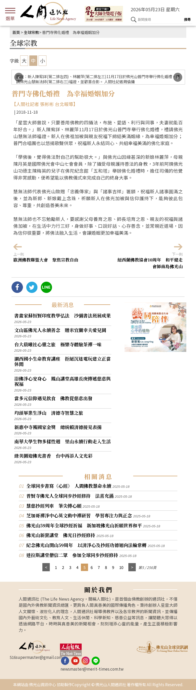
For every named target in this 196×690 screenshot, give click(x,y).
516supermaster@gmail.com (36, 657)
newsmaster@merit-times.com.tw (92, 669)
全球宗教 (31, 32)
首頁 (16, 32)
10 (121, 567)
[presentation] (18, 77)
